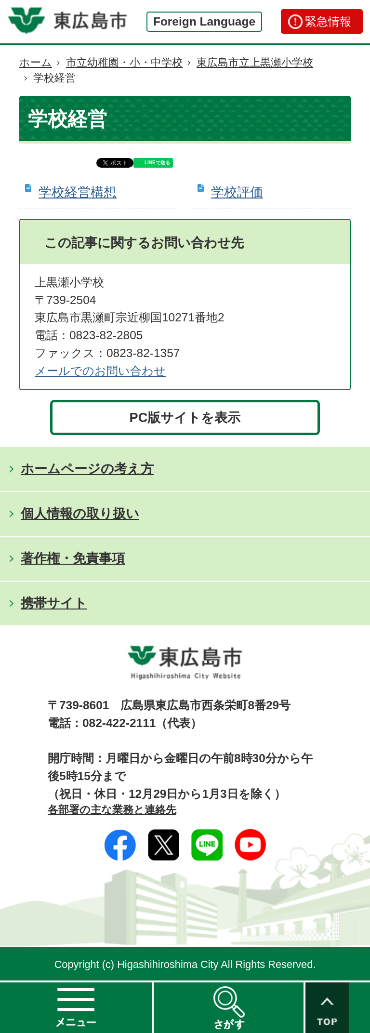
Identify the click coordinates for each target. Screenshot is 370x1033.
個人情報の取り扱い (80, 513)
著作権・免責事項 (73, 558)
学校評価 (237, 192)
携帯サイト (54, 603)
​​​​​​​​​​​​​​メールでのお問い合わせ (100, 370)
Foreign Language (204, 21)
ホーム (35, 62)
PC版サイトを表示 (185, 417)
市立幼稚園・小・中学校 (124, 62)
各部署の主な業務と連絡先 (112, 810)
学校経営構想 (78, 192)
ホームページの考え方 (87, 468)
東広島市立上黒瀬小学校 (255, 62)
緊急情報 (328, 21)
